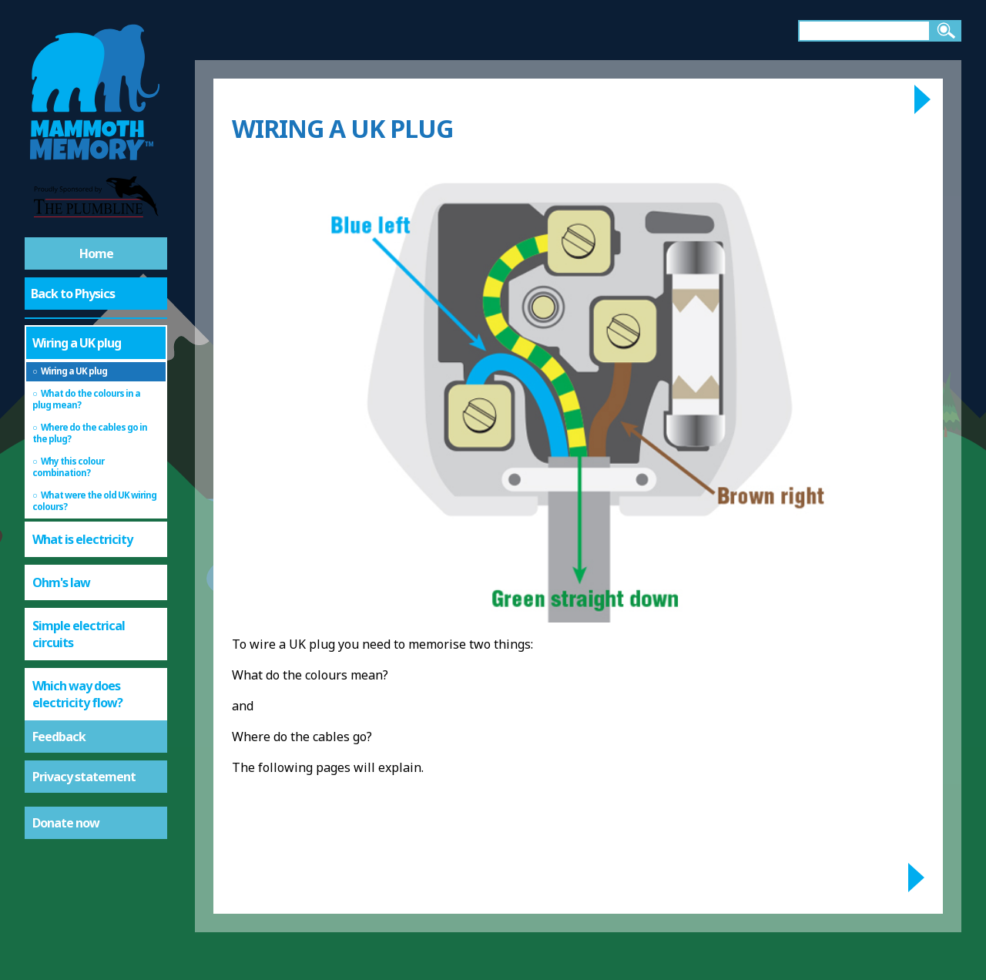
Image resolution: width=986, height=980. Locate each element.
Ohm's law (61, 582)
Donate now (65, 822)
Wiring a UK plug (76, 342)
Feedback (59, 736)
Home (96, 253)
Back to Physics (73, 293)
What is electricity (82, 539)
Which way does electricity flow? (77, 694)
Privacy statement (84, 776)
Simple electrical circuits (78, 634)
